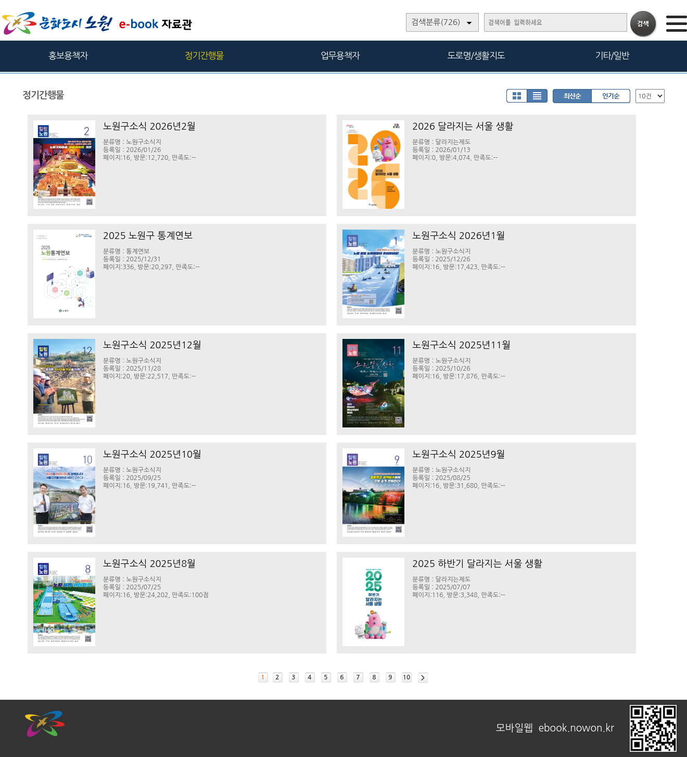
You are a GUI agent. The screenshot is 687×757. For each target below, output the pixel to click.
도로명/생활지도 (476, 55)
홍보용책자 (67, 55)
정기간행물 (204, 55)
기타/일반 (612, 55)
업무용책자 (340, 55)
